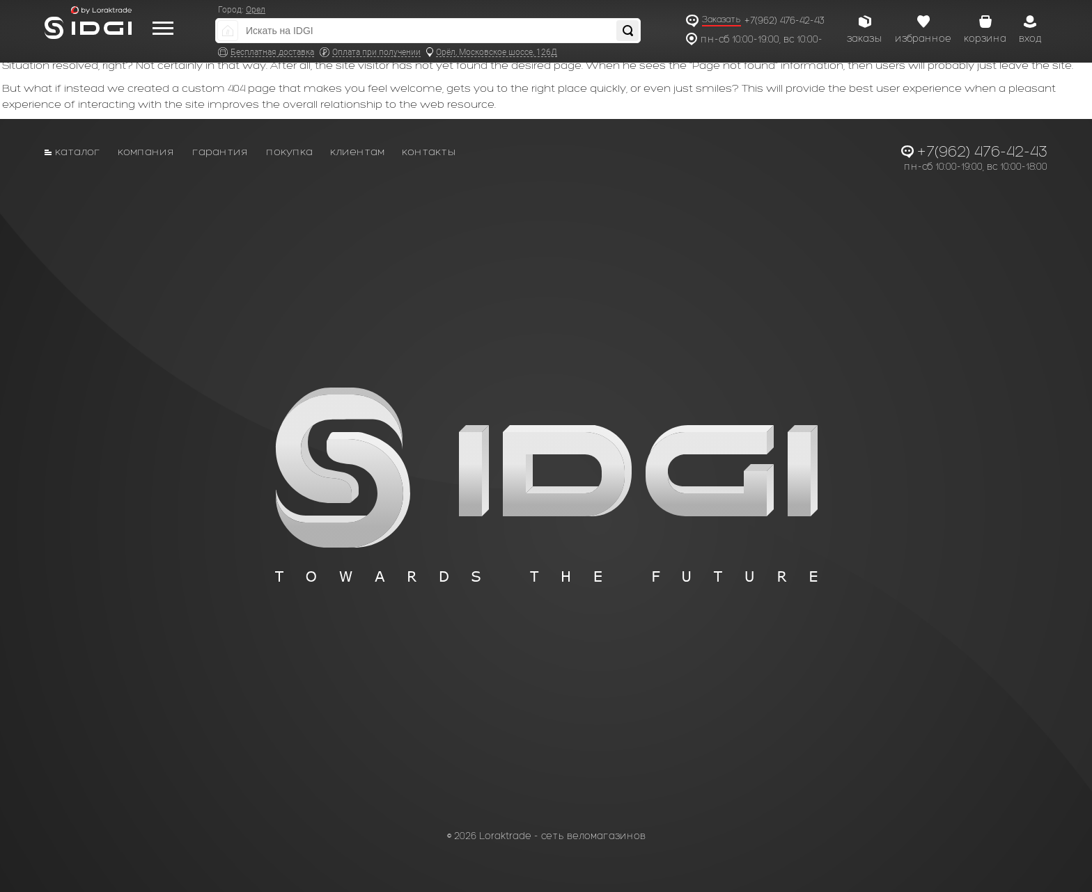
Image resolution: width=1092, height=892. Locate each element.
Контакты (429, 151)
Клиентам (357, 151)
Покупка (289, 151)
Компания (146, 151)
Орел (255, 10)
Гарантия (220, 151)
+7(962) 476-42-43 (784, 20)
